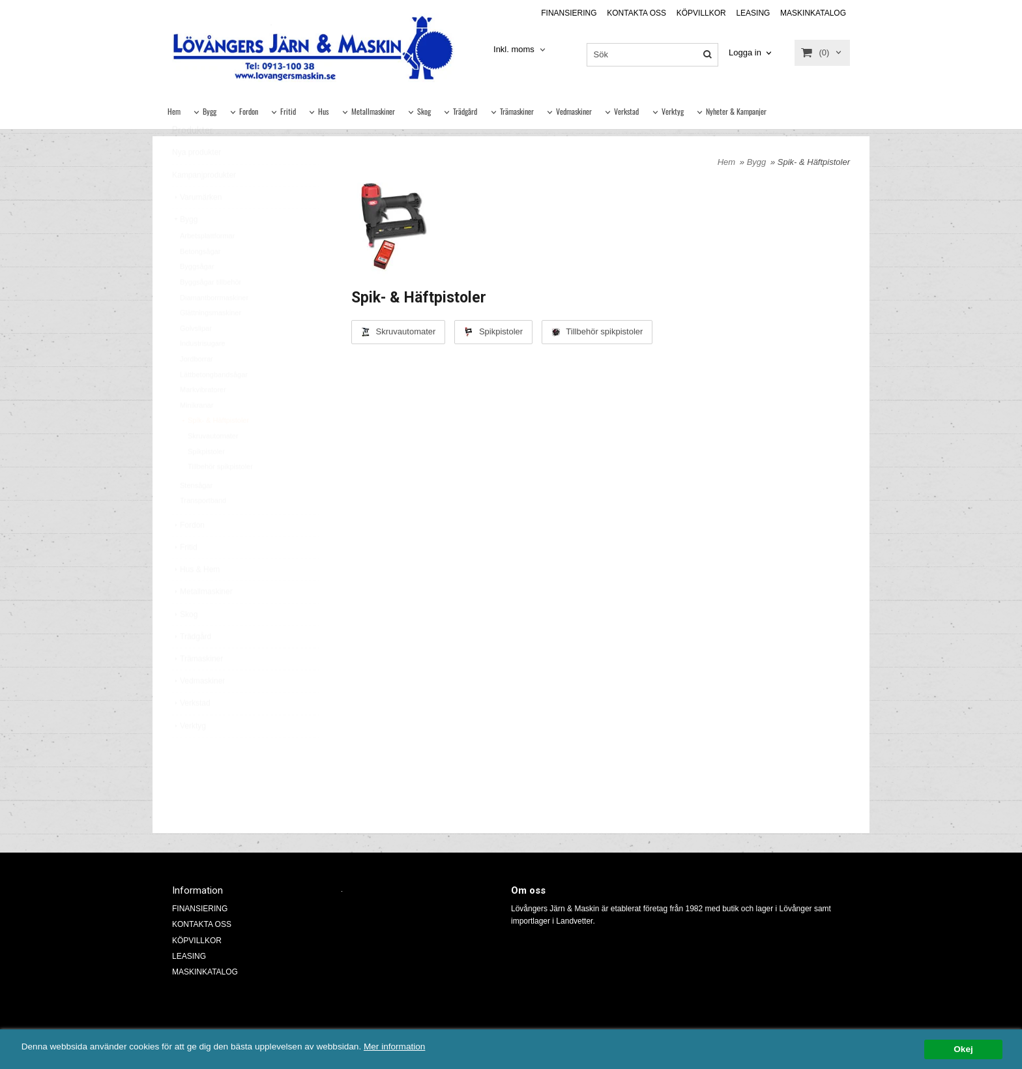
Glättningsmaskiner (210, 343)
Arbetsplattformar (207, 267)
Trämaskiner (517, 111)
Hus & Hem (196, 600)
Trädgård (465, 111)
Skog (424, 111)
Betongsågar (200, 282)
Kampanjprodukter (204, 206)
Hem (174, 111)
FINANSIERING (568, 13)
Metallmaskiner (373, 111)
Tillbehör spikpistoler (220, 497)
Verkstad (626, 111)
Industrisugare (203, 374)
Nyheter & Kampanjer (736, 111)
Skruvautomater (213, 467)
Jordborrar (196, 390)
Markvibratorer (203, 420)
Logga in (745, 52)
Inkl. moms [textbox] (513, 49)
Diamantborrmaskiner (214, 328)
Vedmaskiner (574, 111)
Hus (323, 111)
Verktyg (673, 111)
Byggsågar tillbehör (210, 313)
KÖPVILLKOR (701, 13)
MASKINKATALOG (813, 13)
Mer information (394, 1047)
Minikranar (196, 436)
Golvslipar (196, 359)
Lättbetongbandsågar (214, 405)
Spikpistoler (206, 482)
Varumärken (197, 228)
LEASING (753, 13)
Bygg (209, 111)
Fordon (248, 111)
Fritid (288, 111)
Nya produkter (196, 183)
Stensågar (196, 516)
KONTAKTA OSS (636, 13)
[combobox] (520, 50)
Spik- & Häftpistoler (214, 451)
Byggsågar (197, 297)
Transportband (203, 531)
